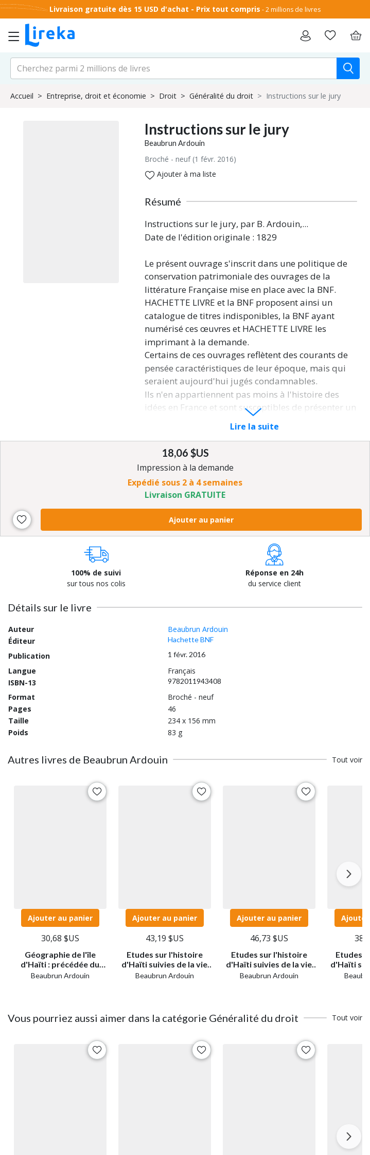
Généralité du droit (221, 96)
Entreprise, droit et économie (96, 96)
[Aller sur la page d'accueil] (50, 35)
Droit (168, 96)
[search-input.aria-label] (173, 68)
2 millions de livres (293, 9)
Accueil (21, 96)
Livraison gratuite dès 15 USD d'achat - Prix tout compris (154, 9)
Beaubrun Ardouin (175, 143)
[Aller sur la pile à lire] (330, 35)
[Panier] (355, 35)
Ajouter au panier (201, 520)
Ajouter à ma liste (180, 174)
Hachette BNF (191, 639)
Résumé (163, 201)
